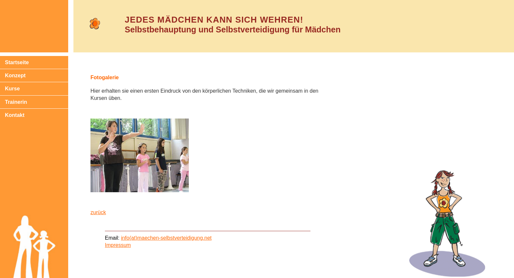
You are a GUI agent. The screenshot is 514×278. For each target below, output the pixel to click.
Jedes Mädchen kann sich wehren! (214, 20)
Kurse (12, 88)
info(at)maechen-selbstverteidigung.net (166, 238)
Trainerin (16, 102)
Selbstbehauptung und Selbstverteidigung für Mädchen (233, 29)
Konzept (15, 75)
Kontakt (15, 115)
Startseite (17, 62)
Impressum (118, 245)
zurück (98, 212)
